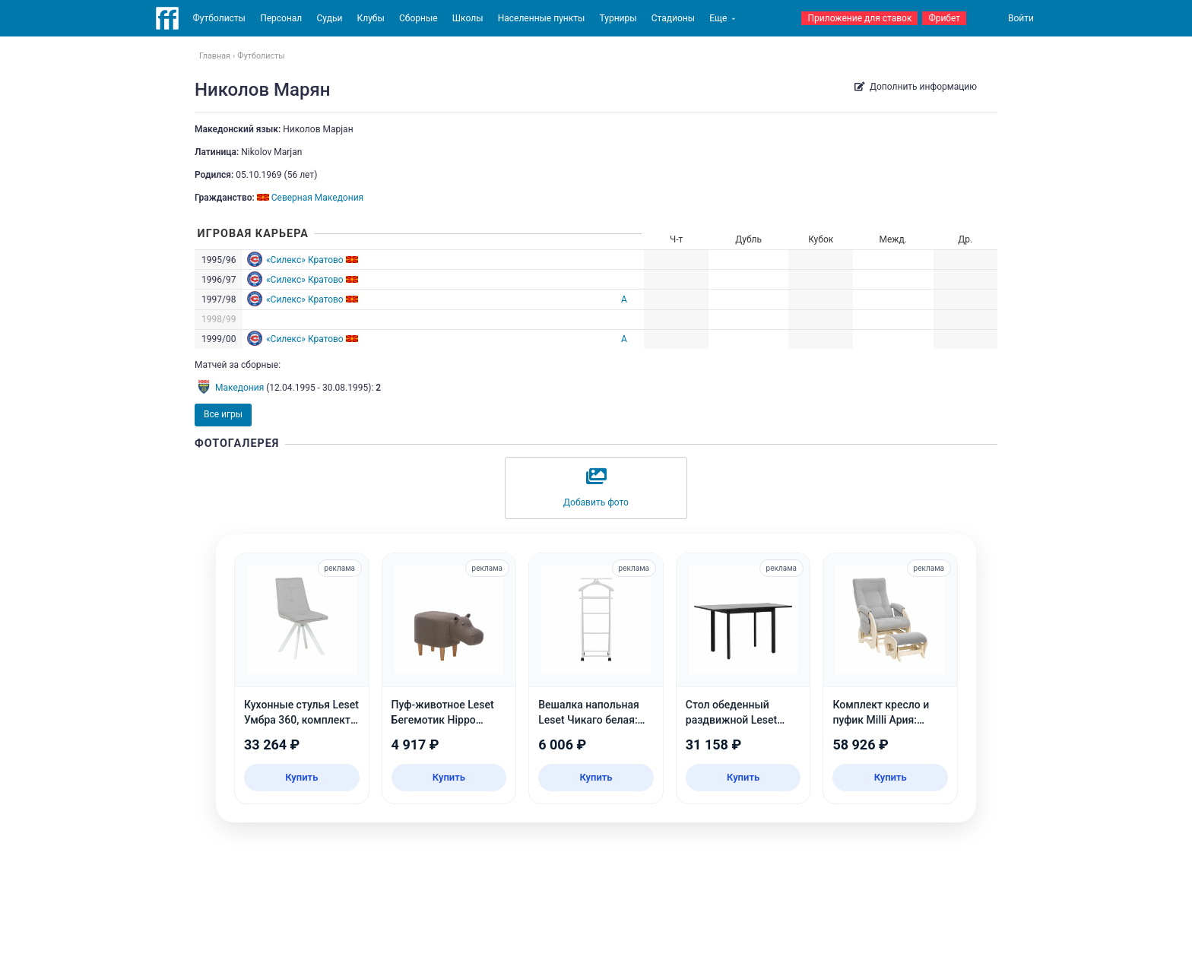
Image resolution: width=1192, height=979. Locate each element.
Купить (301, 777)
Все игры (223, 414)
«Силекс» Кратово (305, 260)
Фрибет (944, 18)
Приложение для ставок (859, 18)
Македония (239, 387)
